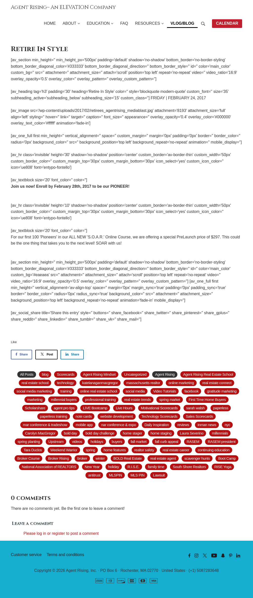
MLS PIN (137, 475)
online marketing (181, 383)
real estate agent (163, 458)
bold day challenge (99, 433)
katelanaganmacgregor (100, 383)
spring (90, 450)
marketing (34, 399)
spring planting (29, 441)
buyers (117, 441)
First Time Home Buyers (207, 399)
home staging (161, 433)
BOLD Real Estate (127, 458)
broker (82, 458)
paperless (220, 408)
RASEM (193, 441)
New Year (92, 467)
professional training (100, 399)
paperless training (53, 416)
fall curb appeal (166, 441)
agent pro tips (64, 408)
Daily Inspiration (157, 425)
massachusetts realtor (143, 383)
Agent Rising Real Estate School (208, 374)
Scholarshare (35, 408)
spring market (169, 399)
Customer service (26, 555)
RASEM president (221, 441)
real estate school (34, 383)
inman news (207, 425)
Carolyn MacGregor (40, 433)
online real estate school (98, 391)
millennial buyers (64, 399)
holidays (96, 441)
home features (115, 450)
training (65, 391)
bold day (70, 433)
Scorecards (65, 374)
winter (100, 458)
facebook (191, 391)
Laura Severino (191, 433)
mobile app (84, 425)
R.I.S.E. (133, 467)
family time (156, 467)
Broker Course (28, 458)
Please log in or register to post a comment (61, 533)
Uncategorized (135, 374)
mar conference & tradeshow (45, 425)
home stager (132, 433)
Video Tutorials (164, 391)
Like (14, 342)
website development (116, 416)
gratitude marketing (221, 391)
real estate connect (217, 383)
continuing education (214, 450)
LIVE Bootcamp (95, 408)
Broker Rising (58, 458)
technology (65, 383)
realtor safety (144, 450)
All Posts (26, 374)
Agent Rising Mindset (99, 374)
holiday (113, 467)
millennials (220, 433)
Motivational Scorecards (159, 408)
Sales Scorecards (199, 416)
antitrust (94, 475)
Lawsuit (159, 475)
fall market (139, 441)
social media (135, 391)
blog (45, 374)
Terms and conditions (65, 555)
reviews (183, 425)
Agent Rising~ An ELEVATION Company (63, 7)
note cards (84, 416)
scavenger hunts (197, 458)
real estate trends (137, 399)
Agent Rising (164, 374)
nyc (227, 425)
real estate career (176, 450)
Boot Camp (227, 458)
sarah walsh (195, 408)
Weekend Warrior (63, 450)
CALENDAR (227, 23)
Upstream (55, 441)
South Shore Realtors (189, 467)
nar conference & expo (118, 425)
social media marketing (34, 391)
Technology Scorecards (159, 416)
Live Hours (124, 408)
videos (77, 441)
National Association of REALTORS (49, 467)
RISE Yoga (222, 467)
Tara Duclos (32, 450)
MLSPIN (115, 475)
